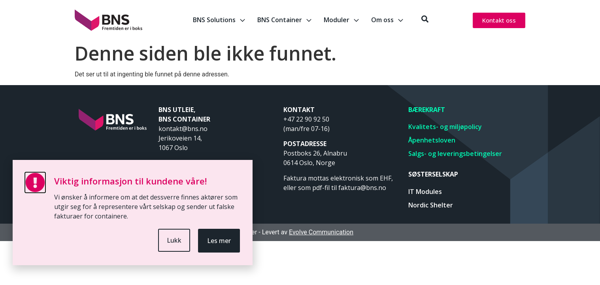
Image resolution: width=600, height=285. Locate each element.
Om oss (382, 19)
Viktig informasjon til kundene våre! (130, 181)
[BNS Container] (309, 20)
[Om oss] (401, 20)
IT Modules (425, 191)
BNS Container (279, 19)
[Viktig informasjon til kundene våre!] (35, 182)
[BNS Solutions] (242, 20)
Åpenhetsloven (431, 140)
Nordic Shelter (430, 205)
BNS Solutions (214, 19)
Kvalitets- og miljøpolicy (445, 126)
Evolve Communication (321, 232)
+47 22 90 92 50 (306, 119)
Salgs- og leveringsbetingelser (455, 153)
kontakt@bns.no (183, 128)
